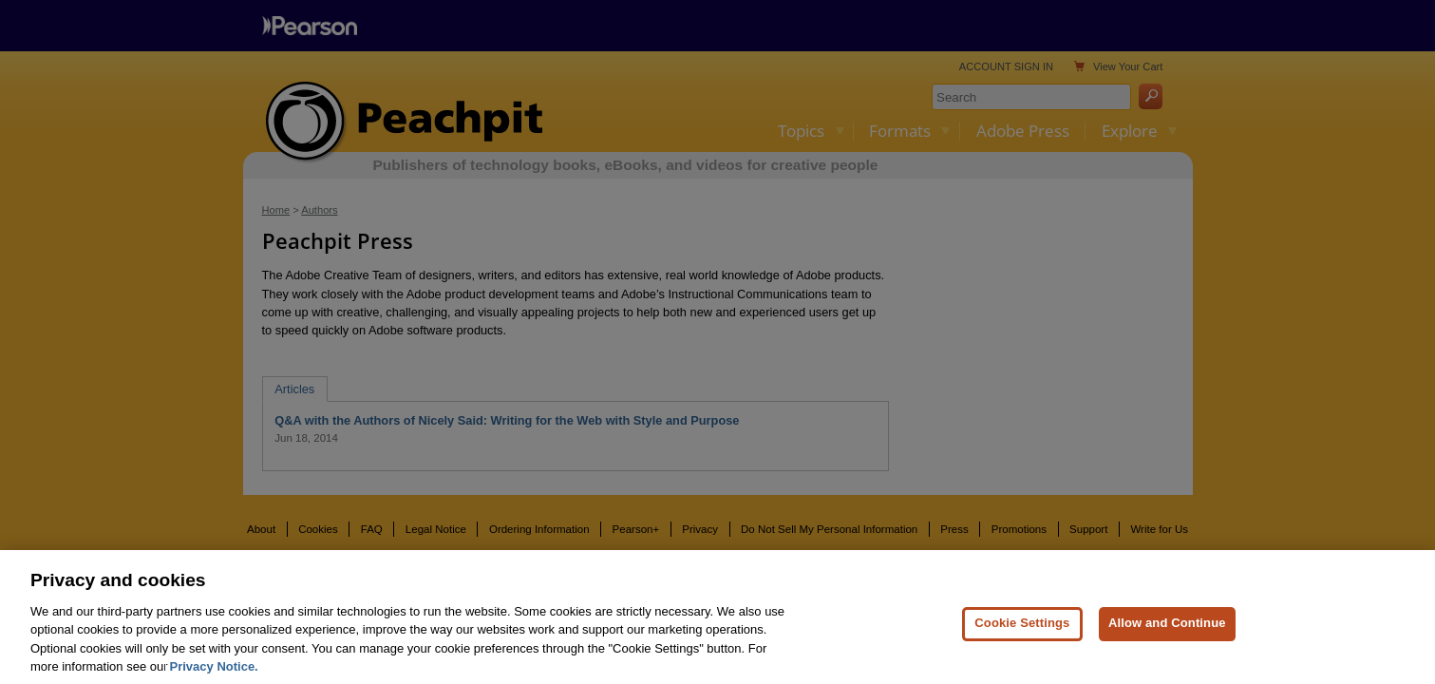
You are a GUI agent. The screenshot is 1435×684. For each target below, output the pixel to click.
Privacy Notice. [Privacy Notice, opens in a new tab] (214, 673)
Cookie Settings (1021, 629)
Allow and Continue (1167, 629)
